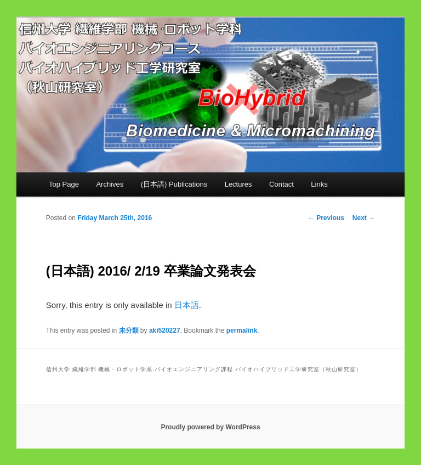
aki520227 (164, 330)
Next (363, 218)
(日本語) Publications (174, 184)
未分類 (129, 330)
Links (319, 184)
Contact (281, 184)
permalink (242, 330)
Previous (326, 218)
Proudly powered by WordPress (210, 427)
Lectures (238, 184)
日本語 (186, 305)
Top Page (64, 184)
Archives (109, 184)
